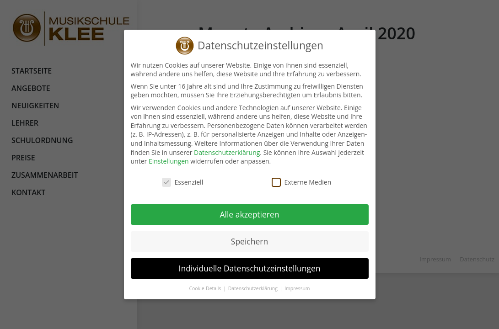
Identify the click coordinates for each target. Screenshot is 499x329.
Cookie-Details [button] (205, 288)
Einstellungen (168, 161)
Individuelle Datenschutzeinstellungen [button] (249, 268)
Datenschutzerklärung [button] (253, 288)
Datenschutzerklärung (226, 152)
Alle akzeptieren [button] (249, 214)
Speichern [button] (249, 241)
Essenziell (182, 182)
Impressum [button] (296, 288)
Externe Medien (301, 182)
